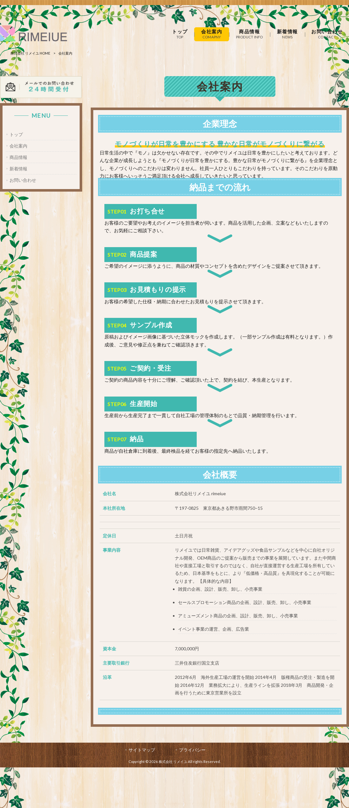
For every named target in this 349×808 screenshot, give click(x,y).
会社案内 (18, 145)
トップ (16, 134)
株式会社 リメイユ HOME (30, 53)
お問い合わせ (23, 180)
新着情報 (18, 169)
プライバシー (192, 749)
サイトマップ (141, 749)
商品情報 (18, 157)
